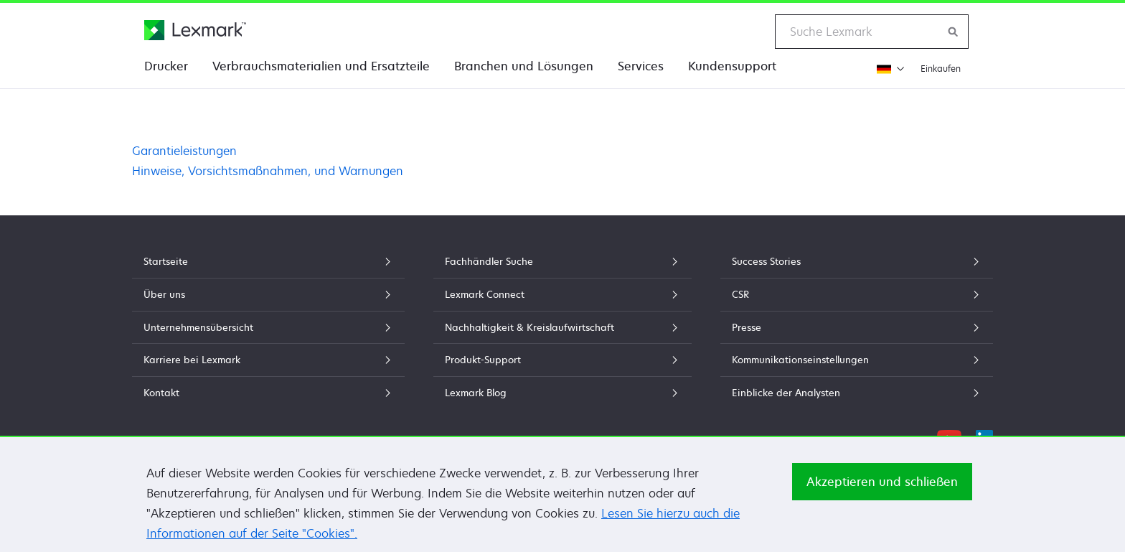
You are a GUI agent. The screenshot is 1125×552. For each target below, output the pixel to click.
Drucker (166, 66)
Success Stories (857, 261)
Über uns (268, 294)
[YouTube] (949, 436)
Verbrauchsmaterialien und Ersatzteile (321, 66)
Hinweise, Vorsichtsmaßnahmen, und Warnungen (267, 171)
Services (641, 66)
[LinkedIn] (984, 436)
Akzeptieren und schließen (882, 488)
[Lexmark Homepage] (195, 30)
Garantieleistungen (184, 151)
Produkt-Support (562, 359)
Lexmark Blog (562, 392)
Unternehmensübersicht (268, 327)
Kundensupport (732, 66)
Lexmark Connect (562, 294)
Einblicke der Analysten (857, 392)
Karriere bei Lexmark (268, 359)
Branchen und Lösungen (523, 66)
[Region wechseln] (889, 69)
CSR (857, 294)
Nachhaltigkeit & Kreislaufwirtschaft (562, 327)
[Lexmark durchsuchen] (953, 31)
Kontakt (268, 392)
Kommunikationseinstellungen (857, 359)
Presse (857, 327)
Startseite (268, 261)
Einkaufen (941, 68)
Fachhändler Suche (562, 261)
